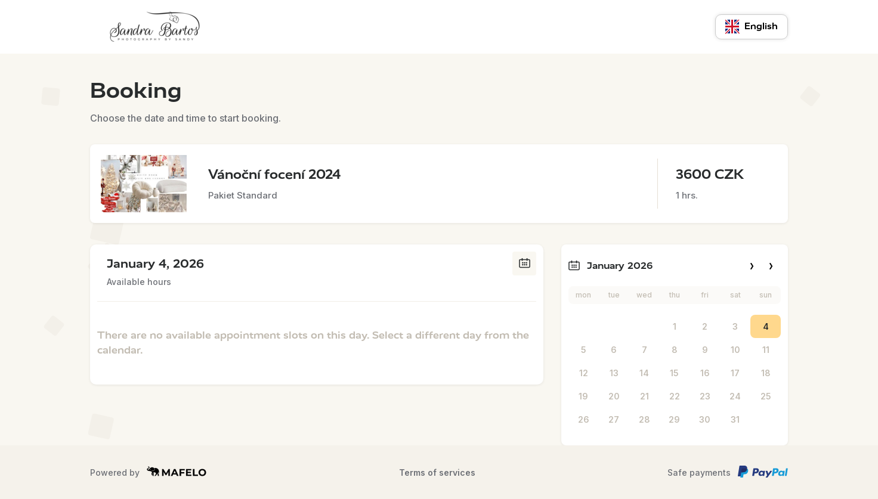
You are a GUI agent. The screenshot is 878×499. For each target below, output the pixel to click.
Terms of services (437, 472)
